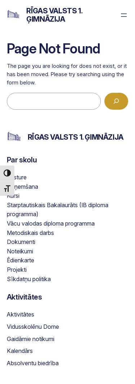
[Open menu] (124, 15)
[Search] (116, 101)
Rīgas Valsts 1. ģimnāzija (54, 14)
